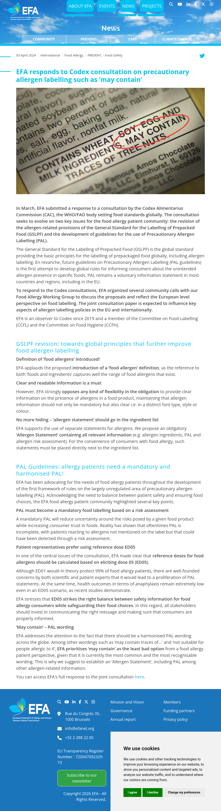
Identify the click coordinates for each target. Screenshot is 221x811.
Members (172, 702)
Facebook (195, 6)
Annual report (123, 719)
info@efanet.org (79, 728)
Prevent (88, 39)
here (139, 677)
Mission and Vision (127, 702)
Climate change (177, 39)
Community (44, 39)
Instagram (212, 6)
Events (105, 7)
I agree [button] (132, 792)
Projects (151, 7)
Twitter (203, 6)
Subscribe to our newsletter (82, 778)
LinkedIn (188, 6)
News (126, 7)
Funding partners (178, 710)
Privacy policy (175, 719)
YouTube (179, 6)
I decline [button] (152, 792)
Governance (121, 710)
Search (171, 6)
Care (132, 39)
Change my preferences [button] (184, 792)
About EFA (77, 7)
